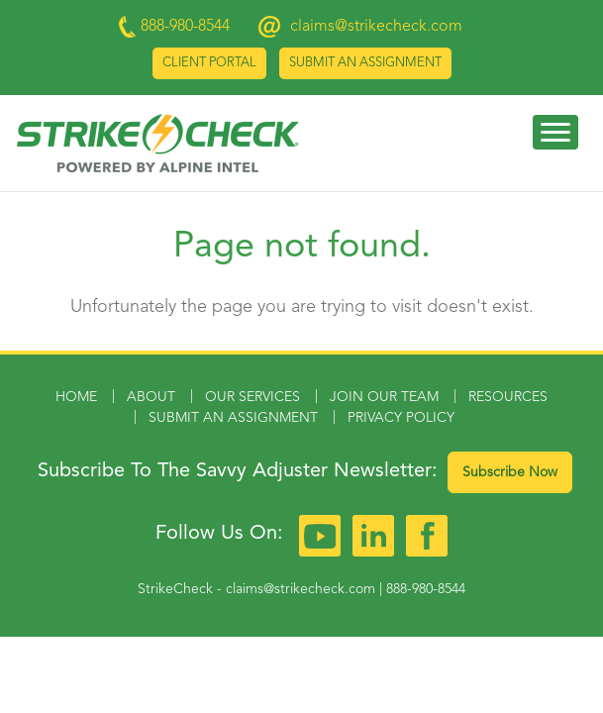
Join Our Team (384, 397)
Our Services (252, 397)
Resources (508, 397)
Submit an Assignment (365, 62)
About (151, 397)
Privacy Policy (401, 418)
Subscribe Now (509, 472)
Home (76, 397)
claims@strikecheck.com (376, 27)
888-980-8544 (425, 589)
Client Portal (209, 62)
